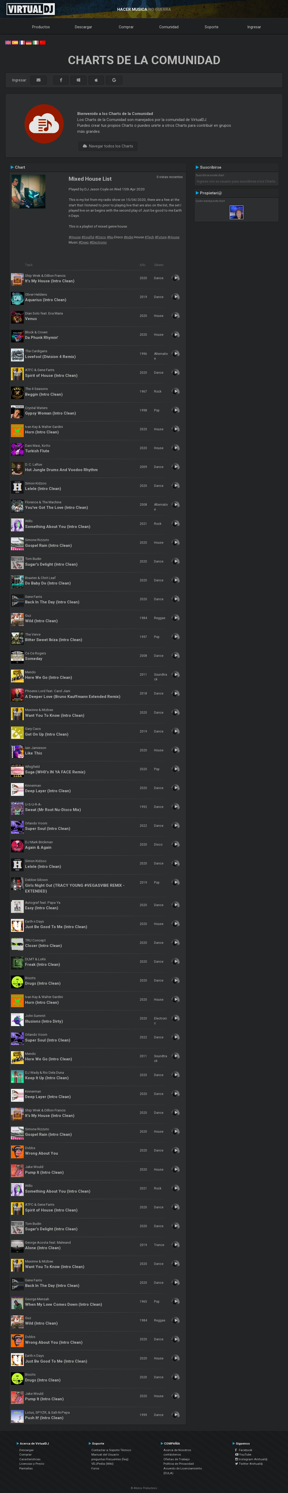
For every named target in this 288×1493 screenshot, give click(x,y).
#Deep (84, 242)
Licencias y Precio (31, 1464)
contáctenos (172, 1454)
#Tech (149, 237)
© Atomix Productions (144, 1488)
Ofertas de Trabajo (176, 1459)
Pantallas (26, 1468)
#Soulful (87, 237)
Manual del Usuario (105, 1454)
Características (29, 1459)
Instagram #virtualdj (251, 1459)
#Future (161, 237)
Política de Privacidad (178, 1464)
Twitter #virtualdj (249, 1464)
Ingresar (254, 27)
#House (75, 237)
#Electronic (98, 242)
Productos (41, 27)
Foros (95, 1468)
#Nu (110, 237)
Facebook (243, 1450)
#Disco (100, 237)
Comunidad (169, 27)
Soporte (212, 27)
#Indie (128, 237)
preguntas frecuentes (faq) (109, 1459)
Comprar (126, 27)
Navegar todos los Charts (108, 146)
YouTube (243, 1454)
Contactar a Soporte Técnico (111, 1450)
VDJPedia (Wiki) (102, 1464)
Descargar (83, 27)
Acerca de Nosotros (177, 1450)
